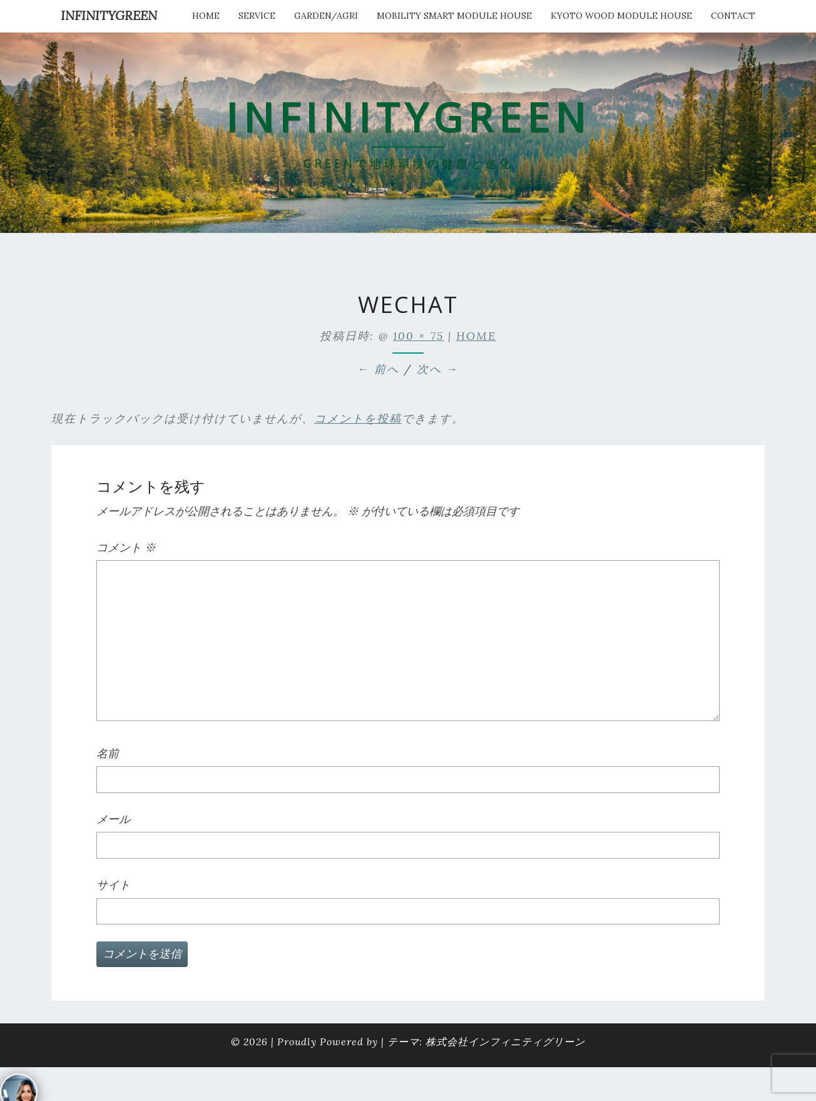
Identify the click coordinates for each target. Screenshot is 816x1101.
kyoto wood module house (621, 15)
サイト (113, 885)
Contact (733, 15)
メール (113, 819)
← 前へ (378, 369)
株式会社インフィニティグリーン (505, 1041)
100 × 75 (418, 336)
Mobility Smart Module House (454, 15)
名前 (107, 753)
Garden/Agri (326, 15)
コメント (126, 547)
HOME (206, 15)
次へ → (438, 369)
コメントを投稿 (358, 418)
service (256, 15)
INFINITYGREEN (109, 15)
